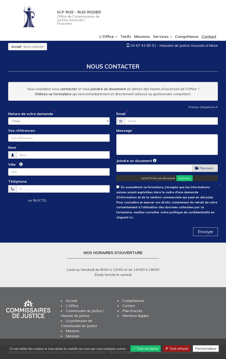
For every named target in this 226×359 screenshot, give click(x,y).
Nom (12, 147)
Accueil (16, 46)
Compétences (133, 300)
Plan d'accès (132, 311)
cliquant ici (124, 217)
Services (72, 336)
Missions (142, 36)
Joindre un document (134, 160)
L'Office (72, 305)
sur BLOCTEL (39, 200)
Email (120, 114)
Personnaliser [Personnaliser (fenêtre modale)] (206, 348)
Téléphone (17, 181)
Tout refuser (176, 348)
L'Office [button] (108, 36)
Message (124, 130)
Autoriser (184, 178)
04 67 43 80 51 (143, 45)
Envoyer (205, 231)
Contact (209, 36)
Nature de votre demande (30, 114)
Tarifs (125, 36)
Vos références (21, 130)
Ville (12, 164)
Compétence (186, 36)
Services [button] (162, 36)
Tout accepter (145, 348)
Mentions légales (135, 315)
